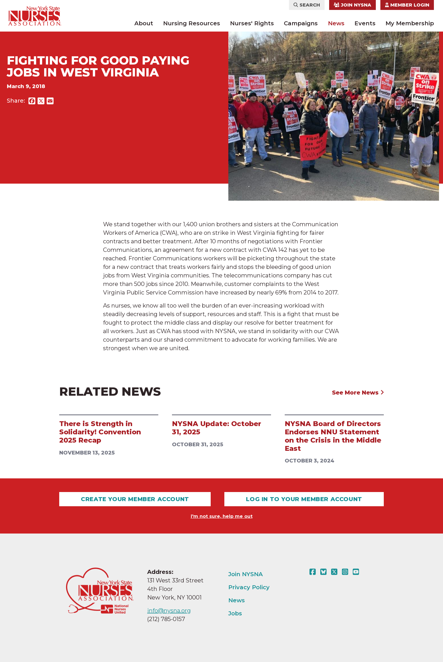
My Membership (409, 23)
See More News (358, 392)
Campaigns (301, 23)
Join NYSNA (352, 5)
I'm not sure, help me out (222, 516)
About (143, 23)
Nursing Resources (191, 23)
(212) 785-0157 (166, 619)
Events (365, 23)
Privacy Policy (249, 587)
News (336, 23)
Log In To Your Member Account (304, 499)
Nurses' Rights (252, 23)
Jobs (235, 613)
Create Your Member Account (135, 499)
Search (307, 5)
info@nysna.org (169, 610)
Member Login (407, 5)
